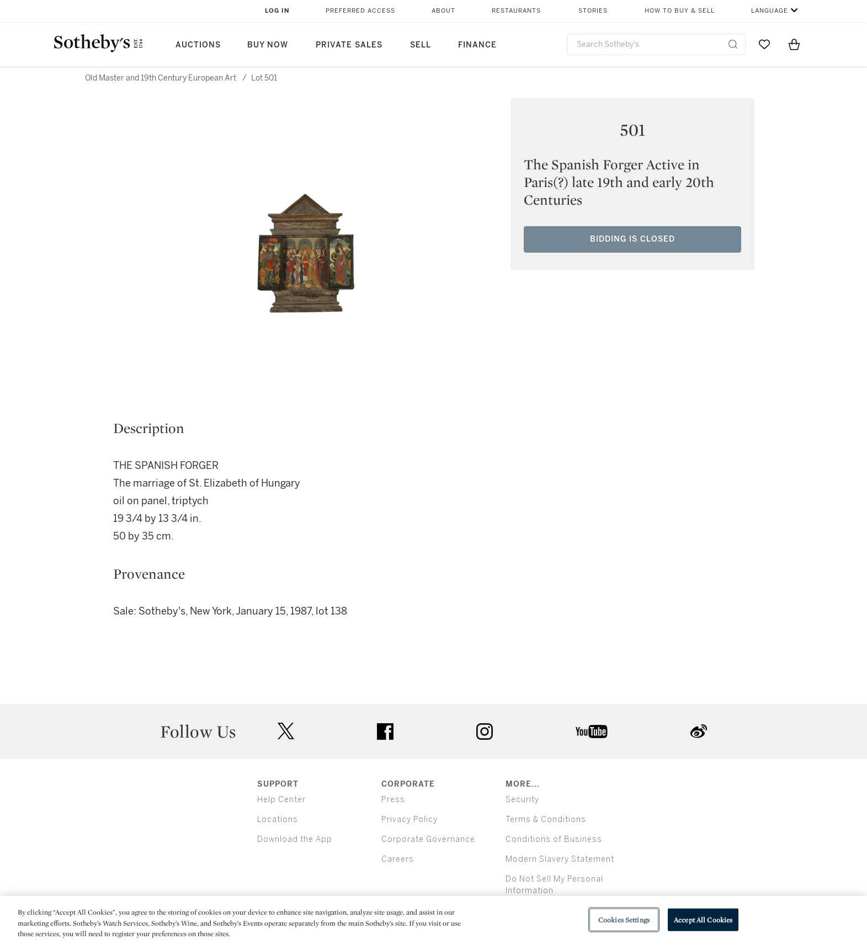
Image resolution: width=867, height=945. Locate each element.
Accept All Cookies (703, 919)
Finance (477, 45)
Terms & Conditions (546, 819)
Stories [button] (593, 10)
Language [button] (769, 10)
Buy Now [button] (267, 45)
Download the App (294, 839)
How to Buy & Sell (680, 10)
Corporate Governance (428, 839)
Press (393, 799)
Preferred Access (360, 10)
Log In (277, 10)
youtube (592, 731)
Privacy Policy (409, 819)
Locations (277, 819)
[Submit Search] (732, 44)
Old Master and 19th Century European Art (160, 78)
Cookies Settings (624, 919)
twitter (286, 731)
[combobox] (656, 44)
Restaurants (516, 10)
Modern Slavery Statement (560, 859)
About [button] (443, 10)
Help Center (281, 799)
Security (522, 799)
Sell (420, 45)
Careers (397, 859)
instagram (484, 731)
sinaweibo (698, 731)
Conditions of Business (554, 839)
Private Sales (349, 45)
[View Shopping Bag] (794, 44)
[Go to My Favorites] (764, 44)
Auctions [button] (198, 45)
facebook (385, 731)
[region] (433, 920)
